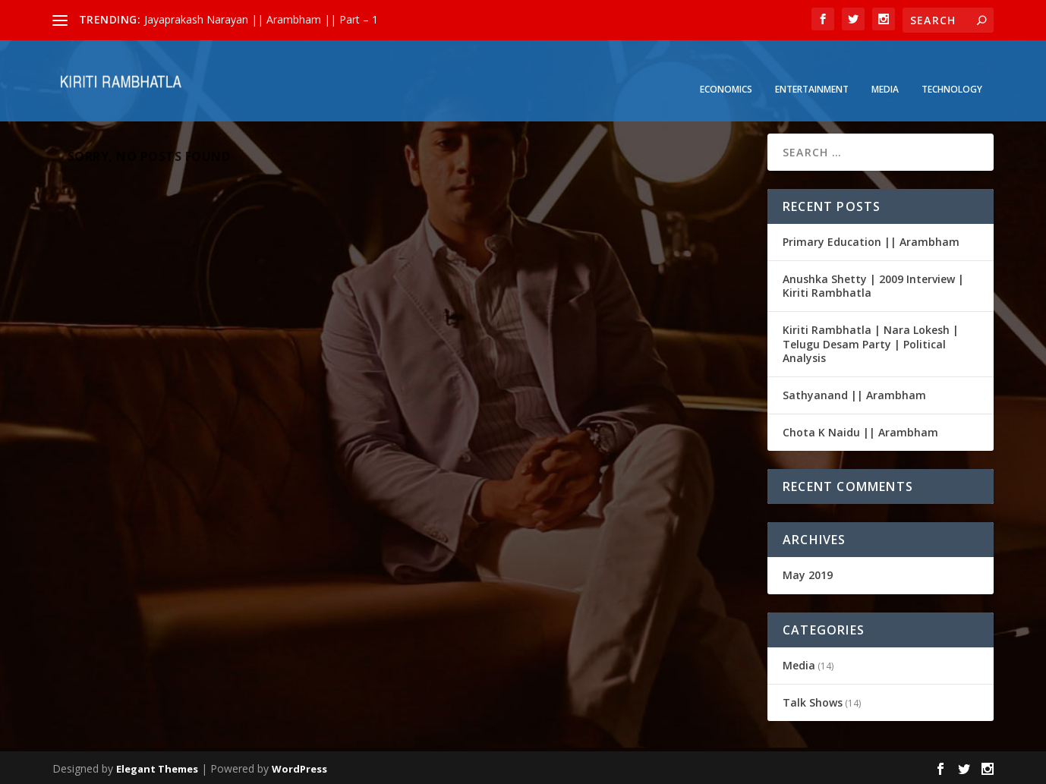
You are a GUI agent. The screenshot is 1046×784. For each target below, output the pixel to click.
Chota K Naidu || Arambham (860, 430)
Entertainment (812, 69)
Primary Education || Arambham (871, 239)
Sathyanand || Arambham (854, 393)
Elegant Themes (157, 766)
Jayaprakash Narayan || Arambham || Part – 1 (261, 19)
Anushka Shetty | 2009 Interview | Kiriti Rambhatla (873, 283)
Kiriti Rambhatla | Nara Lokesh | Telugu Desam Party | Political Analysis (871, 342)
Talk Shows (813, 700)
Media (885, 69)
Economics (726, 69)
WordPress (299, 766)
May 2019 (808, 572)
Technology (952, 69)
